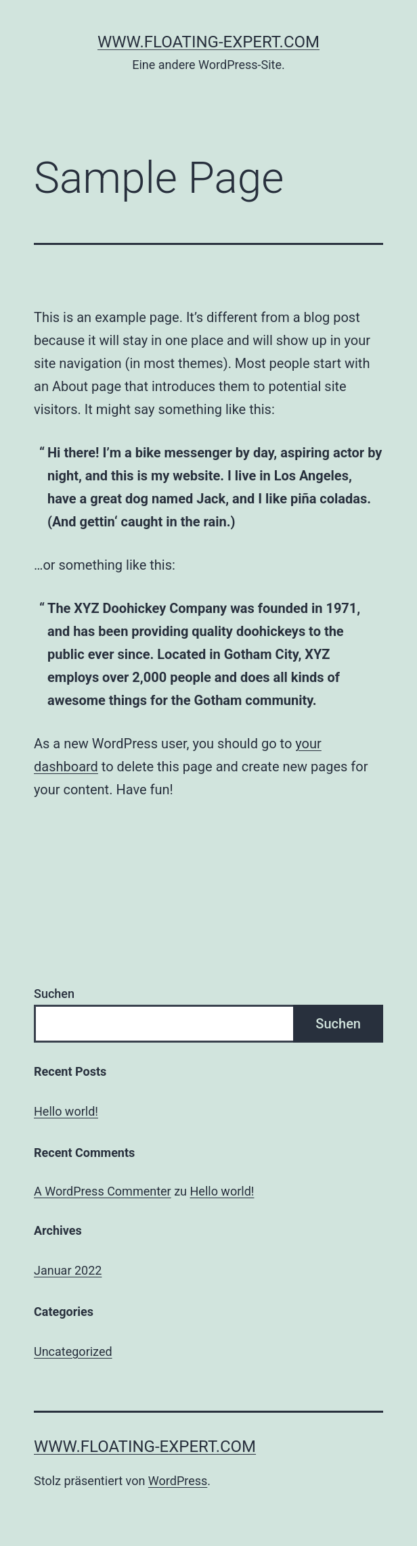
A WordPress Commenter (102, 1191)
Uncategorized (73, 1351)
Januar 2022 (68, 1270)
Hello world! (66, 1111)
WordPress (177, 1481)
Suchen (54, 993)
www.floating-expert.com (208, 41)
